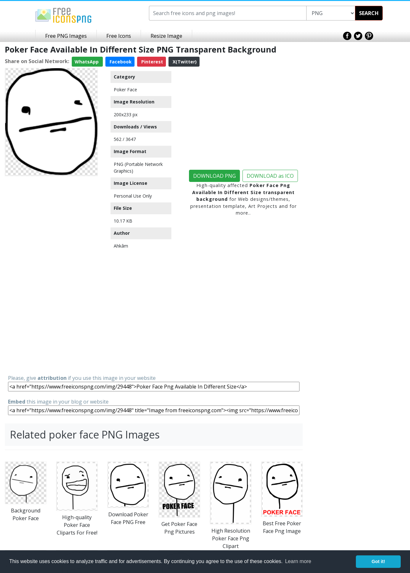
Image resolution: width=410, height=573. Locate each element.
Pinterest (151, 62)
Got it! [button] (378, 561)
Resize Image (166, 35)
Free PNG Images (66, 35)
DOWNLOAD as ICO (270, 175)
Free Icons (118, 35)
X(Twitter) (184, 62)
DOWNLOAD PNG (214, 175)
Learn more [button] (298, 561)
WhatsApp (87, 62)
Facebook (120, 62)
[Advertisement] (51, 275)
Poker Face (125, 89)
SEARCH (369, 13)
